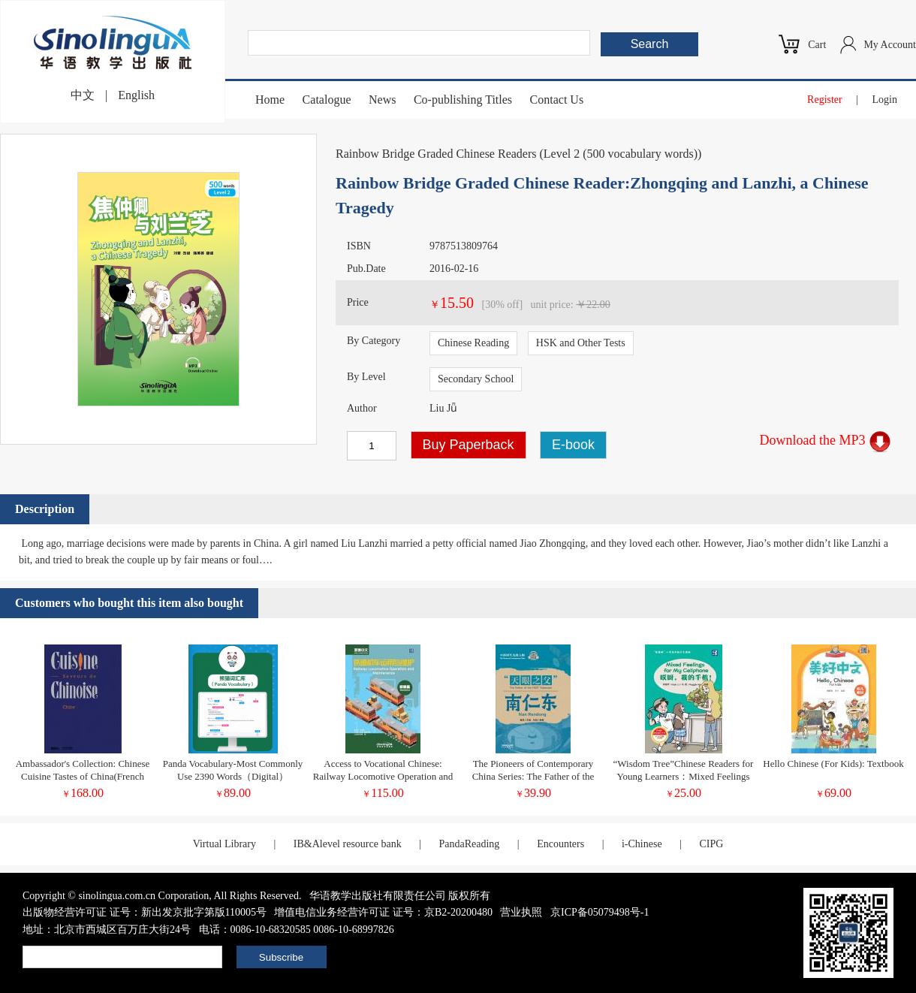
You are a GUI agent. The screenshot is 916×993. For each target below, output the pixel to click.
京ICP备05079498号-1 (599, 912)
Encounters (560, 844)
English (136, 95)
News (382, 99)
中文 (83, 95)
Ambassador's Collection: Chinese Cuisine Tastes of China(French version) (83, 776)
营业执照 (521, 912)
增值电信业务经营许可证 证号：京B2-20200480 (383, 912)
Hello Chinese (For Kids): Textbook (833, 763)
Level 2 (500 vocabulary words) (621, 153)
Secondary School (476, 379)
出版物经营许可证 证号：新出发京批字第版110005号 (145, 912)
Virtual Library (224, 844)
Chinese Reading (473, 343)
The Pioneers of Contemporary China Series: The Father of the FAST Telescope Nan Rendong (533, 776)
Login (884, 99)
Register (824, 99)
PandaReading (468, 844)
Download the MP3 (826, 440)
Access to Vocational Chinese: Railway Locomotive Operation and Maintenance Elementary (383, 776)
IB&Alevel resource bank (348, 844)
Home (270, 99)
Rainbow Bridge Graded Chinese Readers (436, 153)
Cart (817, 44)
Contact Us (557, 99)
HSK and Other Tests (580, 343)
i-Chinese (642, 844)
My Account (889, 44)
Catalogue (327, 99)
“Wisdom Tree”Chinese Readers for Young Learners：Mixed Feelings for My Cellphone (683, 776)
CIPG (711, 844)
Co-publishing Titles (463, 99)
